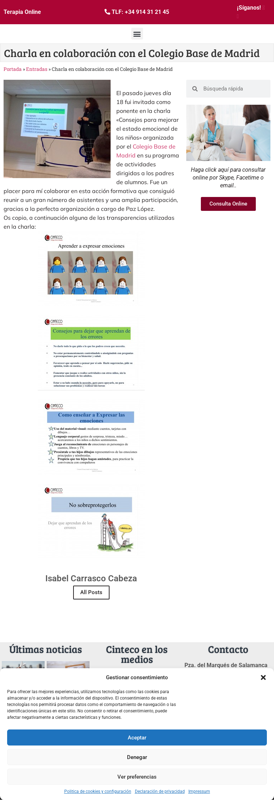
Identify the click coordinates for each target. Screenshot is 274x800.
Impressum (199, 791)
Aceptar (137, 737)
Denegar (137, 757)
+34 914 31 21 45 (147, 12)
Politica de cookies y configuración (97, 791)
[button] (263, 677)
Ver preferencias (137, 777)
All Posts (91, 592)
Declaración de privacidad (160, 791)
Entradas (36, 69)
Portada (13, 69)
